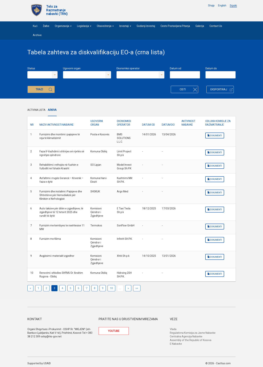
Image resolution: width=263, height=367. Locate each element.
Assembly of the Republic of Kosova (190, 340)
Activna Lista (36, 109)
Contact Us (215, 26)
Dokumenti (214, 135)
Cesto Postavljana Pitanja (175, 26)
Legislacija (84, 26)
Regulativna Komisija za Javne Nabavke (193, 332)
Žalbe (46, 26)
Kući (35, 26)
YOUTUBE (113, 331)
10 (111, 288)
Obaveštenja (105, 26)
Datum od (175, 68)
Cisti (188, 89)
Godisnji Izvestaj (146, 26)
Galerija (199, 26)
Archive (37, 35)
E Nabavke (176, 343)
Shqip (211, 5)
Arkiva (52, 109)
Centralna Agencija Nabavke (186, 336)
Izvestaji (125, 26)
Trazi (44, 89)
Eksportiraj (221, 89)
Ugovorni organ (72, 68)
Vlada (173, 329)
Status (31, 68)
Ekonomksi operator (128, 68)
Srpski (233, 5)
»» (137, 288)
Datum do (211, 68)
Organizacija (63, 26)
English (222, 5)
